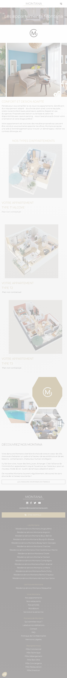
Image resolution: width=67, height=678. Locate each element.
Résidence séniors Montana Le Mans (33, 568)
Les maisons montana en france (33, 482)
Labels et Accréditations (33, 625)
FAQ (33, 632)
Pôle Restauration (33, 667)
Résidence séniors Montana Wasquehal (33, 588)
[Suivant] (57, 92)
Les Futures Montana (33, 585)
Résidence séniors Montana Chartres (33, 546)
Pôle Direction (33, 670)
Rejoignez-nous (33, 646)
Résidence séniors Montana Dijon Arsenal (33, 564)
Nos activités (33, 605)
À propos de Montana (33, 618)
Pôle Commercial (33, 649)
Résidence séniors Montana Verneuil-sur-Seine (34, 578)
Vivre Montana (33, 594)
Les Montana (33, 525)
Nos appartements (33, 598)
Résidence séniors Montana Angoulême (34, 529)
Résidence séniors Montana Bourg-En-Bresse (33, 539)
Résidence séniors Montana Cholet (33, 554)
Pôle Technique (33, 653)
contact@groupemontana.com (33, 508)
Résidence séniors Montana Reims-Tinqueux (33, 575)
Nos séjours (33, 608)
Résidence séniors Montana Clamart (33, 557)
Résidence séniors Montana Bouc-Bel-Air (33, 536)
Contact (33, 629)
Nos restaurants (33, 601)
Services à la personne (33, 612)
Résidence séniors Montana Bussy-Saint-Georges (33, 543)
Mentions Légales (33, 639)
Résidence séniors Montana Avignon (33, 532)
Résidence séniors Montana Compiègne (33, 561)
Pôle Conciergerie (33, 663)
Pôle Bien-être (33, 660)
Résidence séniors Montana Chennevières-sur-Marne (33, 550)
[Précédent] (54, 94)
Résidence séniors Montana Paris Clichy (33, 571)
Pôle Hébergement (33, 656)
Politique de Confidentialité (33, 636)
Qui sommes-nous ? (33, 622)
